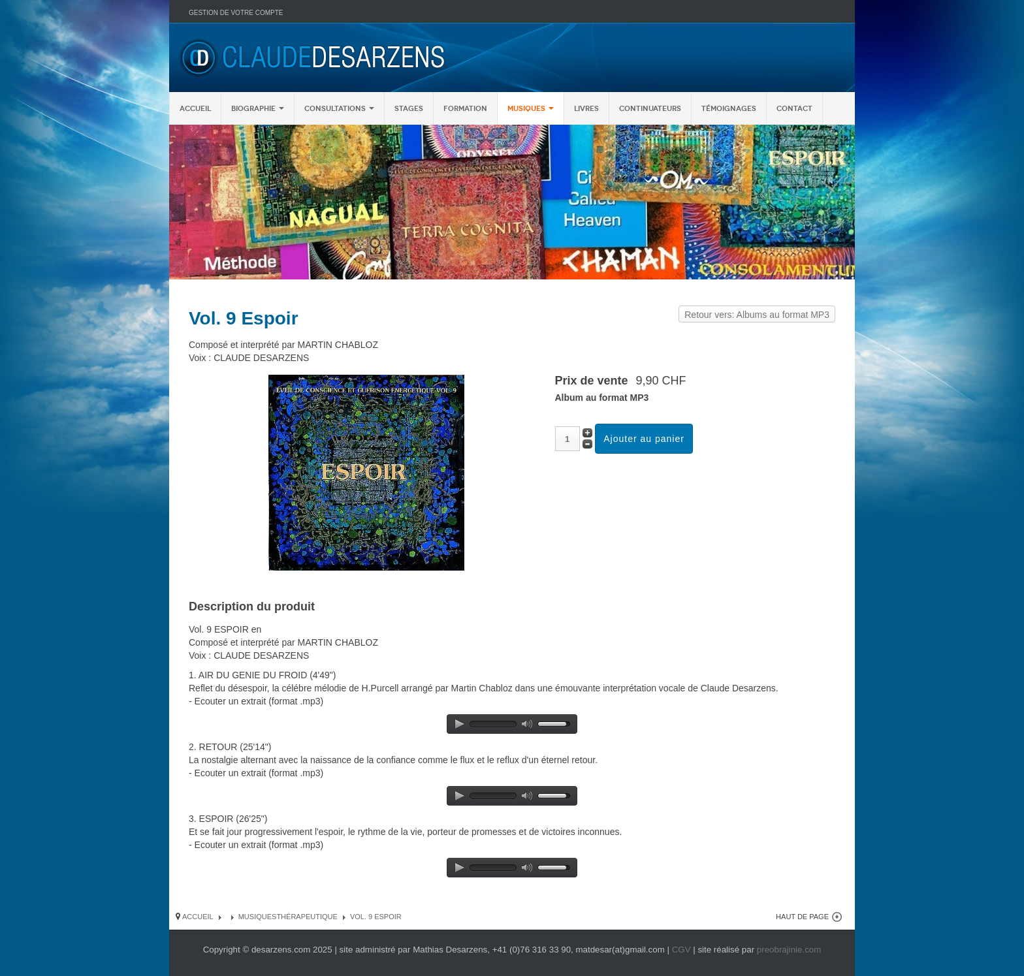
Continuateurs (650, 108)
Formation (465, 108)
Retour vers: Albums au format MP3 (756, 314)
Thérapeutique (307, 917)
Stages (408, 108)
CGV (681, 949)
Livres (586, 108)
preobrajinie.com (789, 949)
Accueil (195, 108)
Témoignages (728, 108)
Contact (794, 108)
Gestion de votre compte (236, 12)
